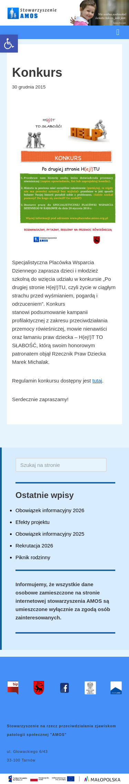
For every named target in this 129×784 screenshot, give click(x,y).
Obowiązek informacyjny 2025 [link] (49, 534)
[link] (9, 44)
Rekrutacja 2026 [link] (34, 545)
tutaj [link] (97, 381)
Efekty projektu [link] (32, 522)
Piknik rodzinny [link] (32, 557)
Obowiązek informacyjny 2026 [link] (49, 510)
